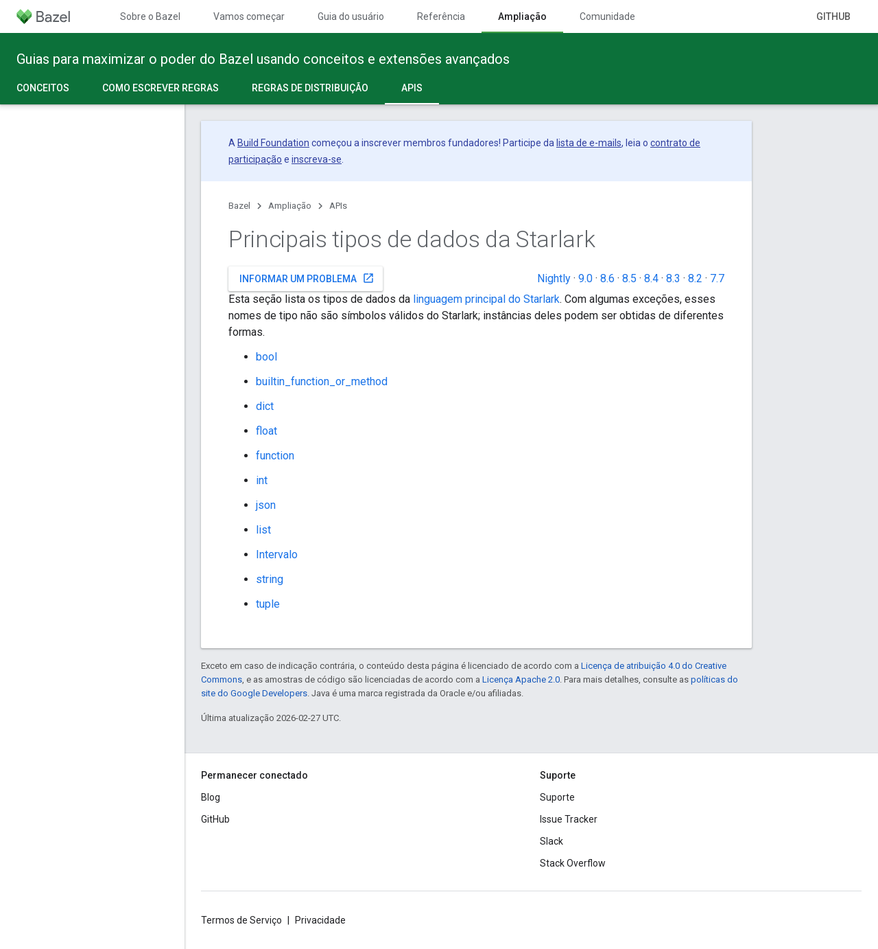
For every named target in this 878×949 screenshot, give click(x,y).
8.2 (695, 278)
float (266, 430)
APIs (338, 206)
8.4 (651, 278)
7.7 (717, 278)
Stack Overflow (573, 863)
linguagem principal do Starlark (486, 299)
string (269, 579)
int (262, 480)
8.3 (673, 278)
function (275, 455)
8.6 (607, 278)
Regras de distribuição (310, 87)
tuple (268, 603)
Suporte (557, 797)
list (263, 529)
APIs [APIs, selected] (412, 87)
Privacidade (320, 920)
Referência (441, 16)
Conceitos (42, 87)
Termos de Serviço (241, 920)
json (266, 505)
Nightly (554, 278)
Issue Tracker (568, 819)
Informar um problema (307, 278)
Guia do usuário (351, 16)
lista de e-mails (588, 142)
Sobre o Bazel (150, 16)
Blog (210, 797)
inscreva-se (317, 159)
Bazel (239, 206)
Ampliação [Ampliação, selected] (522, 16)
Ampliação (289, 206)
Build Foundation (273, 142)
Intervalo (277, 554)
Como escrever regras (160, 87)
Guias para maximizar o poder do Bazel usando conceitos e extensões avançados (263, 59)
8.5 (629, 278)
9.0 (585, 278)
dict (265, 406)
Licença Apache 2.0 (521, 679)
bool (266, 356)
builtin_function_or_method (322, 381)
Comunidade (607, 16)
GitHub (833, 16)
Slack (551, 841)
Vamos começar (249, 16)
